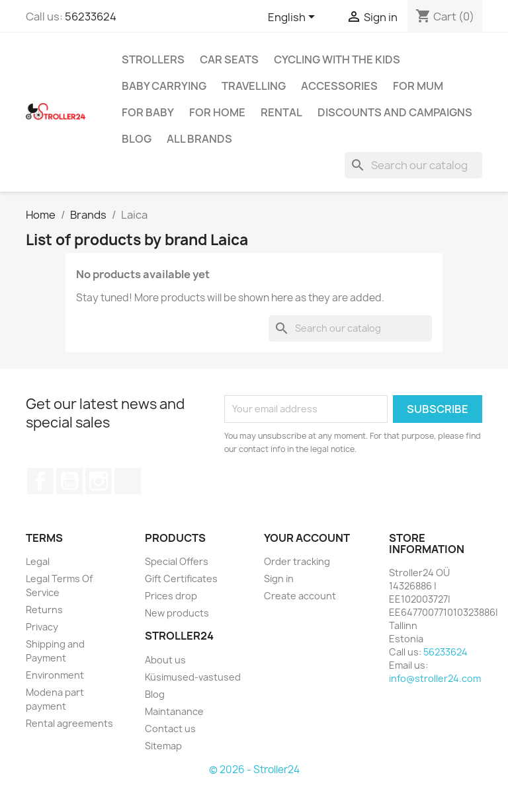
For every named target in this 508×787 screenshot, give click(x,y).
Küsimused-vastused (193, 677)
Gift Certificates (181, 578)
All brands (199, 138)
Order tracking (297, 561)
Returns (44, 609)
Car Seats (229, 59)
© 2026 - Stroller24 (254, 769)
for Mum (418, 86)
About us (165, 660)
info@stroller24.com (435, 678)
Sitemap (163, 745)
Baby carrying (164, 86)
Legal (38, 561)
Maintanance (174, 711)
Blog (136, 138)
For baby (148, 112)
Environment (55, 675)
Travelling (254, 86)
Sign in (279, 578)
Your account (307, 538)
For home (217, 112)
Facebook (40, 481)
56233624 (90, 16)
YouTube (69, 481)
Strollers (153, 59)
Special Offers (176, 561)
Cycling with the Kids (337, 59)
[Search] (413, 165)
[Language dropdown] (293, 18)
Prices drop (171, 595)
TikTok (127, 481)
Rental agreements (69, 723)
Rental (281, 112)
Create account (300, 595)
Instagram (98, 481)
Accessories (339, 86)
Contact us (170, 728)
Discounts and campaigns (395, 112)
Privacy (42, 626)
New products (177, 613)
